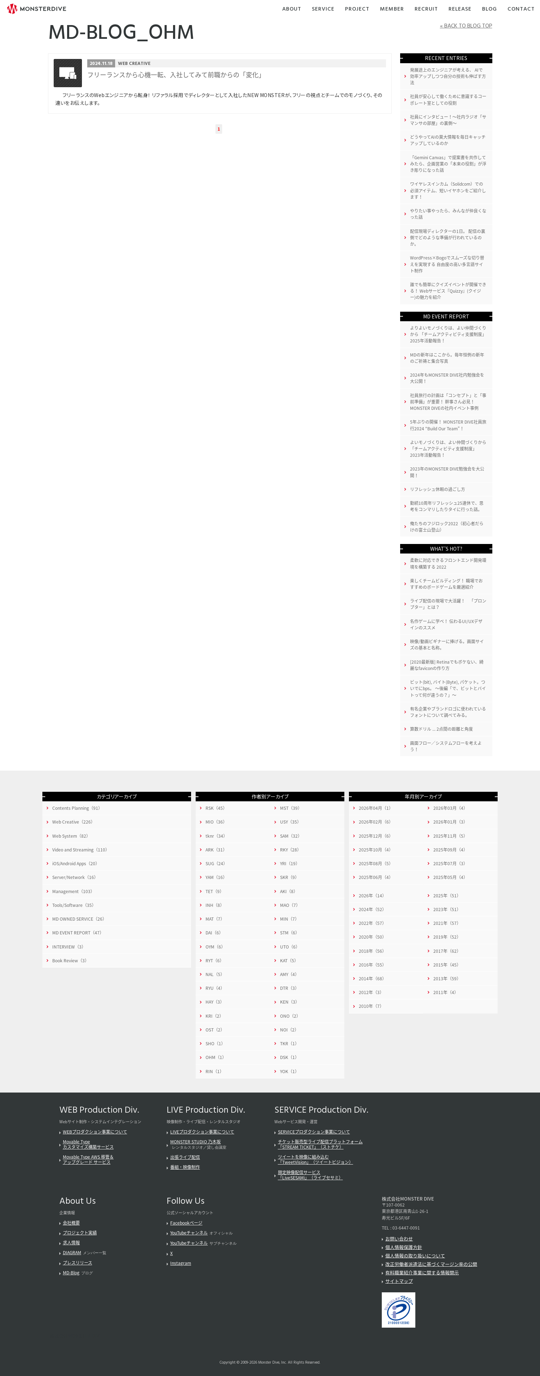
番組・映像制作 (185, 1167)
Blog (489, 9)
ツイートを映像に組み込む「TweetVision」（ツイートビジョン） (315, 1159)
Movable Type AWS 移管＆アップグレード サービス (88, 1159)
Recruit (426, 9)
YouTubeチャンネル (189, 1233)
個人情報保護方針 (403, 1247)
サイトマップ (399, 1281)
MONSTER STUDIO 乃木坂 (195, 1141)
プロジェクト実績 (80, 1233)
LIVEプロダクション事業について (202, 1132)
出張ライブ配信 (185, 1157)
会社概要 (71, 1223)
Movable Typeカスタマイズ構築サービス (88, 1144)
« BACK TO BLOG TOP (466, 26)
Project (357, 9)
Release (460, 9)
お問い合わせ (399, 1238)
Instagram (180, 1263)
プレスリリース (77, 1263)
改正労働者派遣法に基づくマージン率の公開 (431, 1264)
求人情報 (71, 1242)
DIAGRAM (72, 1252)
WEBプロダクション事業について (95, 1132)
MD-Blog (71, 1272)
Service (323, 9)
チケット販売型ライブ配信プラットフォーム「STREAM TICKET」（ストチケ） (320, 1144)
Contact (521, 9)
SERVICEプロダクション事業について (314, 1132)
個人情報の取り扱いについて (415, 1255)
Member (392, 9)
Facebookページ (186, 1223)
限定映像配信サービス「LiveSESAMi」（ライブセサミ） (310, 1175)
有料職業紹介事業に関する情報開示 (422, 1272)
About (291, 9)
